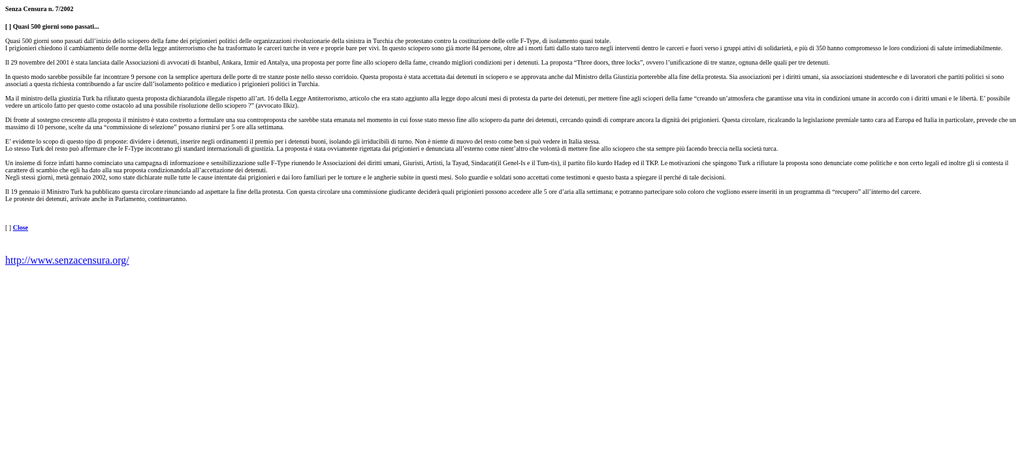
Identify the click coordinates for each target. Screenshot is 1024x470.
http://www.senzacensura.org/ (67, 260)
